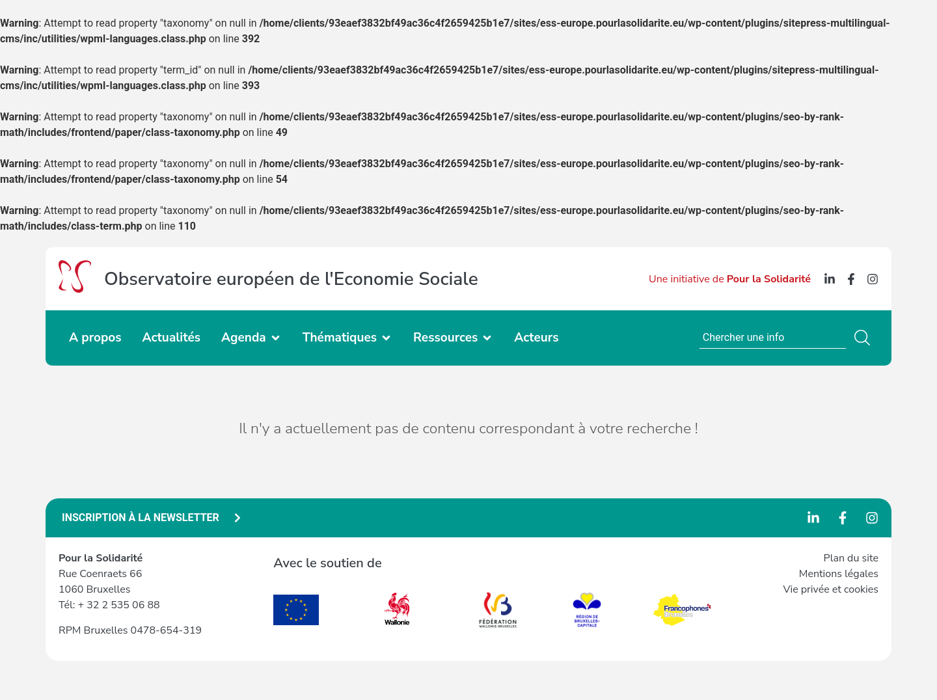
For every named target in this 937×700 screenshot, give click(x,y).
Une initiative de (730, 279)
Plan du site (851, 558)
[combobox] (772, 338)
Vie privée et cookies (830, 589)
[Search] (864, 338)
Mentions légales (838, 574)
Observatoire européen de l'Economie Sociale (291, 279)
